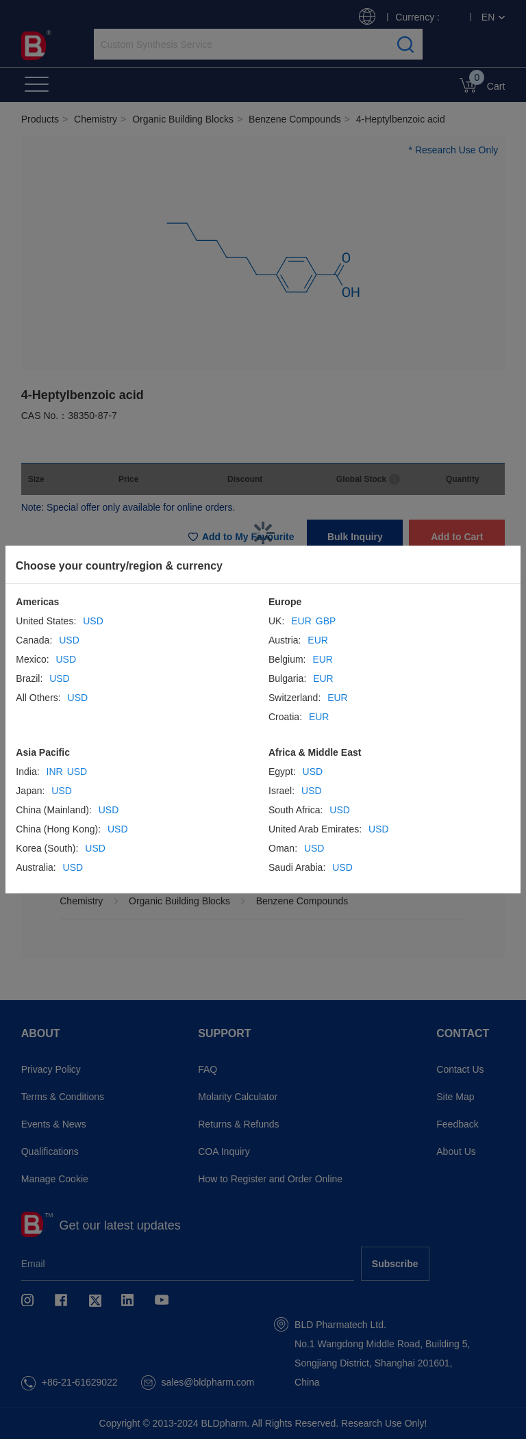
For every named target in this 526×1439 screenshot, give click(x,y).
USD (93, 620)
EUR (301, 620)
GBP (326, 620)
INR (55, 771)
